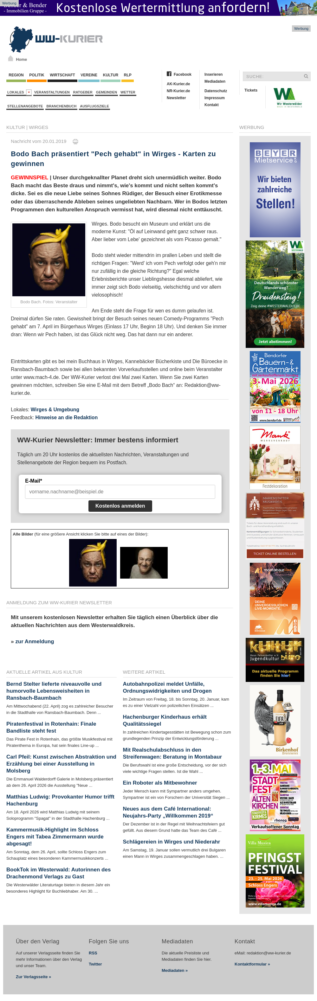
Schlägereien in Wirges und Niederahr (171, 842)
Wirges (38, 127)
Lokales (19, 92)
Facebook (182, 74)
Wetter (127, 92)
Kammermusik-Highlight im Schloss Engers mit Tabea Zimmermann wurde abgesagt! (55, 837)
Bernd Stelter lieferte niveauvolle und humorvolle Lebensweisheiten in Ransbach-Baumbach (53, 691)
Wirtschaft (62, 75)
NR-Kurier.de (178, 91)
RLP (127, 75)
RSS (93, 953)
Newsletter (176, 98)
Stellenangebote (25, 106)
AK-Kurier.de (178, 84)
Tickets (250, 90)
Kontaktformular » (252, 964)
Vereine (89, 75)
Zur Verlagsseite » (33, 976)
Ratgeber (83, 92)
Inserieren (213, 74)
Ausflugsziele (94, 106)
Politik (36, 75)
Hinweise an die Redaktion (66, 417)
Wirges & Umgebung (55, 409)
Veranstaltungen (52, 92)
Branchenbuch (61, 106)
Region (16, 75)
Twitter (95, 964)
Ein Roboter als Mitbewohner (160, 783)
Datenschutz (215, 91)
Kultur (110, 75)
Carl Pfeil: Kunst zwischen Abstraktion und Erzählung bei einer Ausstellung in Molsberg (61, 764)
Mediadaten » (175, 970)
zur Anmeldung (34, 641)
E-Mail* (33, 481)
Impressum (214, 98)
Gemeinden (106, 92)
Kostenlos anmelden (120, 506)
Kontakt (211, 105)
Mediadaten (214, 81)
